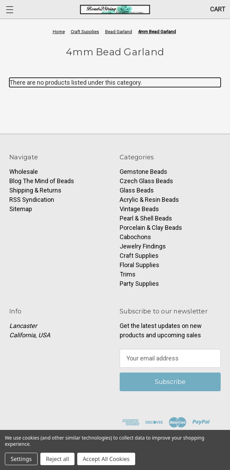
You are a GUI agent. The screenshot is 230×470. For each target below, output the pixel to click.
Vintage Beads (139, 209)
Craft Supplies (139, 255)
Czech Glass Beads (146, 181)
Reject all (57, 459)
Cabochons (135, 237)
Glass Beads (137, 190)
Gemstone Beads (143, 171)
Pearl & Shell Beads (146, 218)
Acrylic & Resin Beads (149, 199)
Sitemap (20, 209)
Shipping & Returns (35, 190)
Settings (21, 459)
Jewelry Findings (143, 246)
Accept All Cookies (106, 459)
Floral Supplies (139, 265)
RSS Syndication (31, 199)
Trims (128, 274)
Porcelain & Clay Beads (151, 227)
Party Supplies (139, 283)
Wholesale (23, 171)
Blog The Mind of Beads (41, 181)
